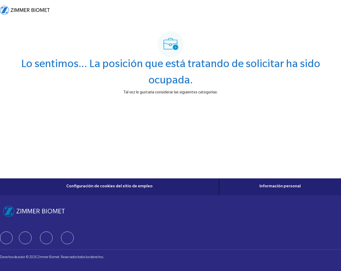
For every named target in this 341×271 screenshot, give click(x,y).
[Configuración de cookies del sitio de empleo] (109, 186)
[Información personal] (280, 186)
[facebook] (6, 238)
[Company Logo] (25, 10)
